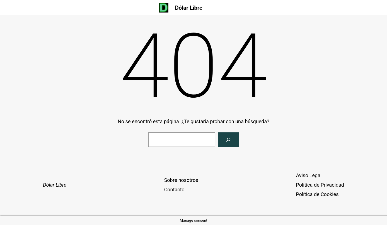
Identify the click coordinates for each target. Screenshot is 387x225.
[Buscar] (228, 139)
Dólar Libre (188, 7)
